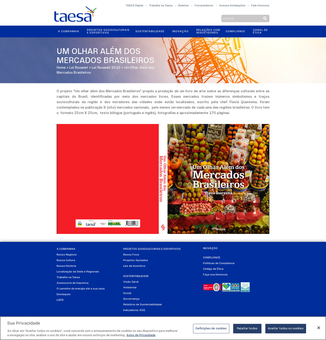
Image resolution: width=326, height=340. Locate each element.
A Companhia (68, 31)
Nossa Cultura (66, 260)
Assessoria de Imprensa (73, 283)
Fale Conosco (260, 5)
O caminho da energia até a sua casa (81, 288)
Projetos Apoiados (135, 260)
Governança (131, 299)
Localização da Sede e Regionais (78, 271)
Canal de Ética (260, 31)
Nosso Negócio (67, 254)
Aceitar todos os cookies (286, 328)
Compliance (235, 31)
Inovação (180, 31)
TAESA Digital (134, 5)
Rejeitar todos (247, 328)
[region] (163, 328)
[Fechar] (319, 328)
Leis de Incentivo (134, 266)
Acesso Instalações (232, 5)
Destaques (64, 294)
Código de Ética (213, 269)
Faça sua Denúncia (215, 274)
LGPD (60, 300)
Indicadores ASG (134, 310)
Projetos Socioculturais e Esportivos (108, 31)
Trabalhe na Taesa (161, 5)
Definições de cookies (211, 328)
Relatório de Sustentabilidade (142, 304)
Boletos (183, 5)
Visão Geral (131, 282)
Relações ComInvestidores (208, 31)
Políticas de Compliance (219, 263)
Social (127, 293)
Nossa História (66, 266)
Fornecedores (204, 5)
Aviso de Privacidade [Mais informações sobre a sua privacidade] (141, 335)
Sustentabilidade (150, 31)
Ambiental (130, 287)
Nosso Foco (131, 254)
